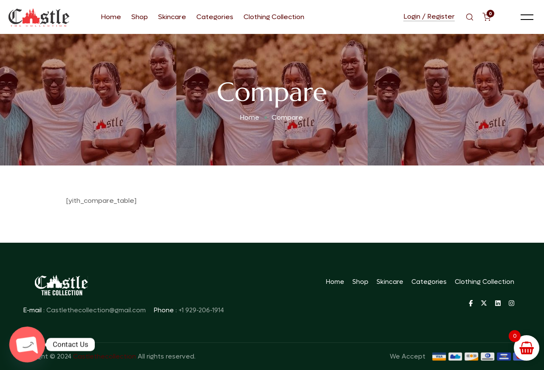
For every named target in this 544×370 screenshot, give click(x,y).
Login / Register (429, 17)
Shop (139, 16)
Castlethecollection (104, 356)
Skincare (172, 16)
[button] (527, 17)
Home (111, 16)
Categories (214, 16)
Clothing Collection (274, 16)
